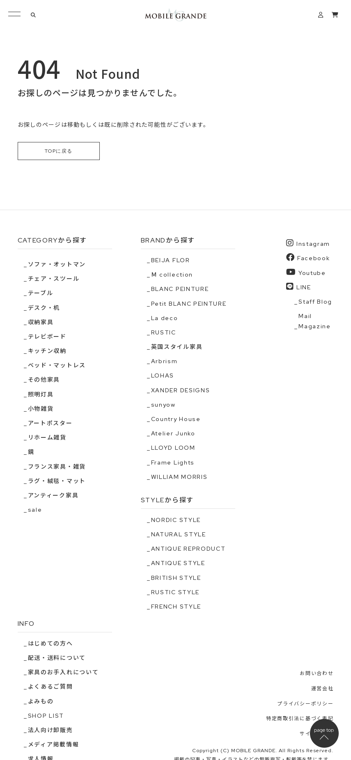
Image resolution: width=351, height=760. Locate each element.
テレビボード (47, 336)
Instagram (308, 243)
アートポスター (50, 423)
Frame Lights (173, 462)
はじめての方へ (50, 643)
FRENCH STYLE (176, 606)
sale (35, 510)
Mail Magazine (314, 321)
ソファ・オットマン (57, 264)
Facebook (308, 258)
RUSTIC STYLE (175, 592)
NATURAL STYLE (178, 534)
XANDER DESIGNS (180, 390)
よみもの (41, 701)
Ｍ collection (172, 275)
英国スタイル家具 (176, 347)
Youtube (306, 272)
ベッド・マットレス (57, 365)
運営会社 (322, 688)
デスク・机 (44, 307)
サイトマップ (316, 733)
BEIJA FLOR (170, 260)
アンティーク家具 (53, 495)
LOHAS (162, 376)
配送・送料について (57, 658)
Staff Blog (315, 301)
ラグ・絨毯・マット (57, 481)
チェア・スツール (53, 279)
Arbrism (164, 361)
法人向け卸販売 (50, 730)
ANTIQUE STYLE (178, 563)
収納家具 (41, 322)
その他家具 (44, 380)
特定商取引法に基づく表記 (299, 719)
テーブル (40, 293)
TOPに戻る (59, 151)
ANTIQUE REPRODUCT (188, 549)
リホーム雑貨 (47, 438)
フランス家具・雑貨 (57, 466)
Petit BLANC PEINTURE (189, 303)
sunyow (163, 404)
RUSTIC (163, 332)
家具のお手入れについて (63, 672)
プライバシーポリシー (305, 703)
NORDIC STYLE (176, 520)
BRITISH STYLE (176, 577)
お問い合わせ (316, 674)
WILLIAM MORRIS (179, 477)
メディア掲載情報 (53, 745)
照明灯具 (41, 394)
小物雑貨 (41, 408)
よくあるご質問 (50, 687)
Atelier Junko (173, 433)
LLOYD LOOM (173, 448)
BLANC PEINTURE (180, 289)
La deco (164, 318)
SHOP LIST (46, 715)
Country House (176, 419)
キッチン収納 (47, 351)
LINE (298, 286)
